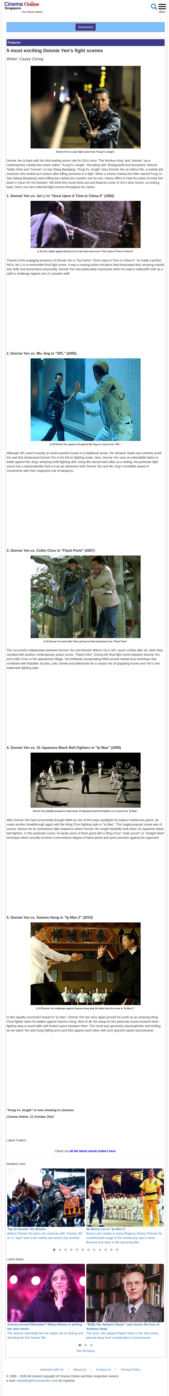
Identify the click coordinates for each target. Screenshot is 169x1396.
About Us (79, 1369)
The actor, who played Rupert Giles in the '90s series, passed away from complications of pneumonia (125, 1301)
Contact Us (103, 1369)
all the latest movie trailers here (93, 1151)
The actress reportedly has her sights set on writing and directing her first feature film (46, 1301)
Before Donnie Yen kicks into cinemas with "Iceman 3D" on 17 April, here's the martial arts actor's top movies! (46, 1204)
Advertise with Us (52, 1369)
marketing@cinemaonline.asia (37, 1380)
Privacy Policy (130, 1369)
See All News (86, 1351)
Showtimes (85, 27)
